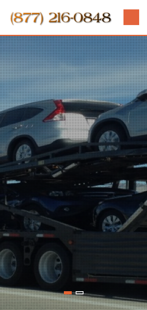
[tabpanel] (73, 173)
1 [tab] (68, 292)
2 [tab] (79, 292)
